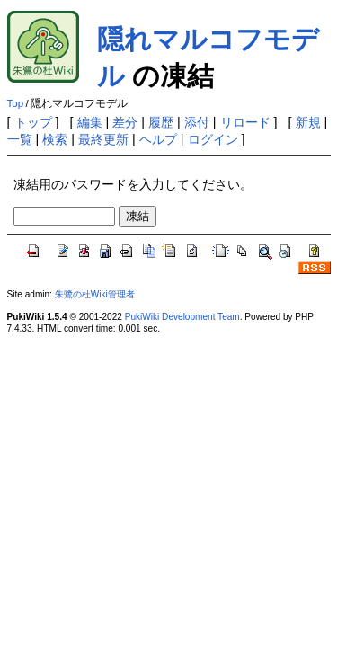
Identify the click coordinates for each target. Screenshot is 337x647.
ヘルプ (158, 139)
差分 (124, 122)
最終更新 (103, 139)
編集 (89, 122)
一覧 (19, 139)
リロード (245, 122)
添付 (196, 122)
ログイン (213, 139)
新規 (308, 122)
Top (15, 103)
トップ (33, 122)
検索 (54, 139)
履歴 (160, 122)
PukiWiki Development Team (182, 317)
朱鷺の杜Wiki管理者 (95, 294)
